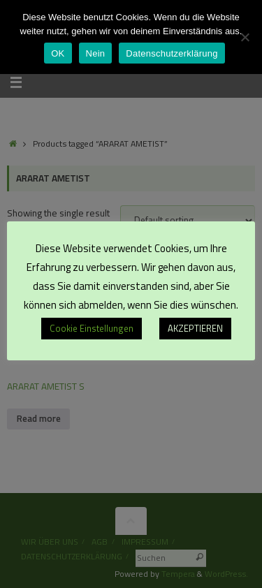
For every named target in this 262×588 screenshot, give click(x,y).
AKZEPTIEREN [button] (195, 328)
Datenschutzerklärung (171, 53)
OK (57, 53)
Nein (95, 53)
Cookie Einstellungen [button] (91, 328)
